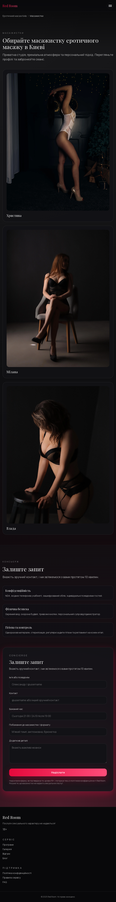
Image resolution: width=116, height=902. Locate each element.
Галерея (7, 849)
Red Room (10, 6)
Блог (5, 858)
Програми (8, 844)
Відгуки (6, 853)
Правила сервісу (12, 877)
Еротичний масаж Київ (15, 15)
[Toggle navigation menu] (110, 6)
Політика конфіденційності (17, 873)
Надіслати (58, 772)
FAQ (5, 882)
